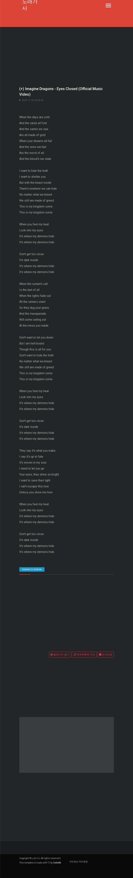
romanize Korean (32, 570)
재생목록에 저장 (84, 654)
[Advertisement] (66, 56)
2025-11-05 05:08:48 (32, 100)
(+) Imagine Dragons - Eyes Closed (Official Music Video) (61, 92)
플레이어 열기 (59, 654)
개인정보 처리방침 (78, 861)
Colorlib (57, 862)
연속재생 (105, 654)
